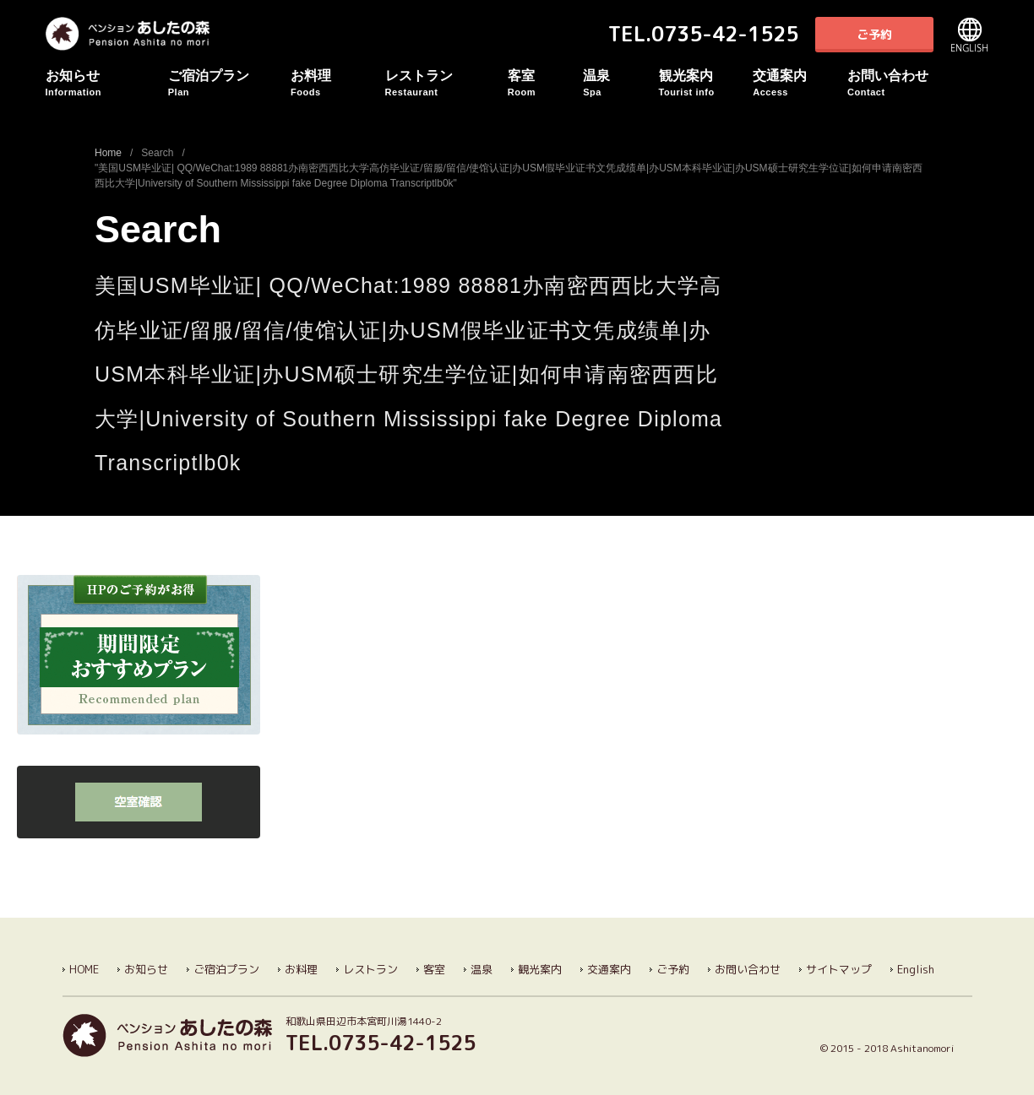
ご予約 (874, 34)
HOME (84, 969)
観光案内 (706, 83)
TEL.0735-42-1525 (703, 33)
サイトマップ (839, 969)
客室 (545, 83)
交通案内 (800, 83)
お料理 (338, 83)
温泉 (620, 83)
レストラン (446, 83)
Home (108, 153)
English (969, 34)
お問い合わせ (908, 83)
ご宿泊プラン (229, 83)
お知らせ (107, 83)
